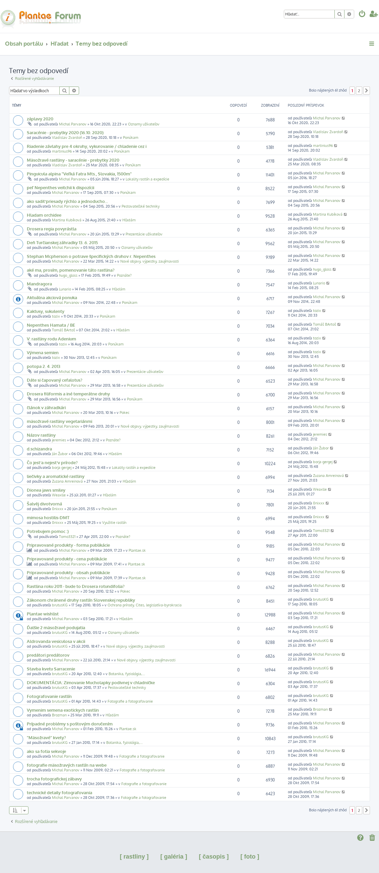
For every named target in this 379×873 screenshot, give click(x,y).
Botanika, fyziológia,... (127, 673)
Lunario (65, 289)
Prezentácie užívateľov (144, 234)
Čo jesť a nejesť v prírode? (52, 462)
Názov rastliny (41, 435)
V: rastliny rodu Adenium (51, 338)
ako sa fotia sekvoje (46, 751)
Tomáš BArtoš (63, 330)
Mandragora (39, 283)
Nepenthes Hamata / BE (51, 325)
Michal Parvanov (72, 124)
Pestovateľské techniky (141, 206)
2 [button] (359, 90)
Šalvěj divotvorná (44, 503)
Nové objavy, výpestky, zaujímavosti (149, 261)
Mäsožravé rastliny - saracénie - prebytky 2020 (73, 160)
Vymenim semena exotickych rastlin (63, 710)
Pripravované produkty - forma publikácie (68, 545)
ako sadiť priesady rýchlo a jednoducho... (67, 201)
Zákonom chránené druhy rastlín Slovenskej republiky (81, 600)
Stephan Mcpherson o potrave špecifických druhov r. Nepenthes (91, 256)
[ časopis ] (214, 856)
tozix (56, 316)
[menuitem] (362, 14)
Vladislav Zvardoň (67, 137)
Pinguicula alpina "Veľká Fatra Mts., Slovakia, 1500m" (79, 173)
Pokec (124, 412)
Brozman (59, 715)
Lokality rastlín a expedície (147, 179)
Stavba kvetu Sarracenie (51, 668)
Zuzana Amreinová (67, 481)
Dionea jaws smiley (46, 490)
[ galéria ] (173, 856)
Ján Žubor (60, 453)
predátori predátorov (48, 655)
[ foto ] (250, 856)
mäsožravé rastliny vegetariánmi (59, 421)
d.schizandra (39, 448)
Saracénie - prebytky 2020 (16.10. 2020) (65, 132)
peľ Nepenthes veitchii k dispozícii (60, 187)
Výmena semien (43, 352)
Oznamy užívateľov (144, 124)
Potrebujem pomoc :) (48, 531)
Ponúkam (130, 137)
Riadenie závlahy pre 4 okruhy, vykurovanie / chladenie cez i (86, 146)
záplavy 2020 (40, 118)
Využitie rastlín (114, 522)
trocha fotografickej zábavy (54, 778)
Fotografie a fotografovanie (130, 701)
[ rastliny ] (134, 856)
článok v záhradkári (46, 407)
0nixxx (57, 508)
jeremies (59, 440)
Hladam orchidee (44, 215)
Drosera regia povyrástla (51, 228)
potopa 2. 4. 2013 (43, 366)
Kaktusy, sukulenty (45, 311)
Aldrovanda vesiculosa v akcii (56, 641)
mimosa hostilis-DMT (48, 517)
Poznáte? (124, 275)
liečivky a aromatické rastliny (55, 476)
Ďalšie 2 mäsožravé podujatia (56, 627)
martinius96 (62, 151)
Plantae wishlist (43, 613)
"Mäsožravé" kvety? (46, 737)
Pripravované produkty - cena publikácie (67, 558)
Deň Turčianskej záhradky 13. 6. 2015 (62, 242)
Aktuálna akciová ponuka (52, 297)
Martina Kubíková (66, 220)
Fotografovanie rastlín (49, 696)
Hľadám (129, 220)
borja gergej (61, 467)
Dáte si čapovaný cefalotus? (54, 380)
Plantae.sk (137, 550)
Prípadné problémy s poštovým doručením (70, 723)
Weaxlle (59, 495)
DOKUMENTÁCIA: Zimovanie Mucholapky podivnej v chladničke (91, 682)
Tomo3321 (67, 536)
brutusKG (60, 605)
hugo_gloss (68, 275)
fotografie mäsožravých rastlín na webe (67, 765)
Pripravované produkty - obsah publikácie (68, 572)
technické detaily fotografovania (59, 792)
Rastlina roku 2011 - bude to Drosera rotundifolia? (76, 586)
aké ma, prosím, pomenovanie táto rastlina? (71, 270)
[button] (366, 91)
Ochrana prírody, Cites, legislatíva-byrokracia (145, 605)
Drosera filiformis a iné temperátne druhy (68, 393)
